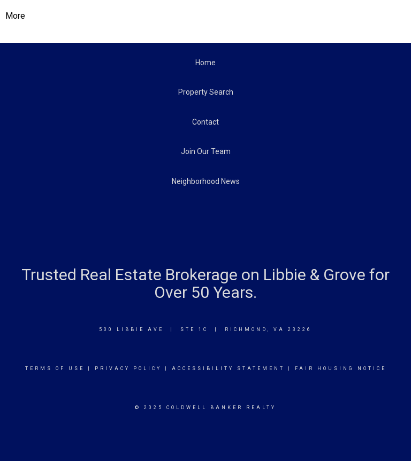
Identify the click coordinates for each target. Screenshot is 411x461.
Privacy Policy (128, 368)
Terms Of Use (55, 368)
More (15, 16)
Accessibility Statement (228, 368)
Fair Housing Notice (340, 368)
